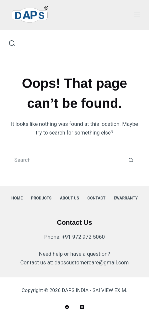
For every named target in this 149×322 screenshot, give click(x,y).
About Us (69, 198)
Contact (96, 198)
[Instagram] (82, 307)
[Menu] (137, 15)
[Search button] (131, 160)
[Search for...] (65, 160)
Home (17, 198)
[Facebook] (67, 307)
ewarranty (126, 198)
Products (41, 198)
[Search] (12, 43)
